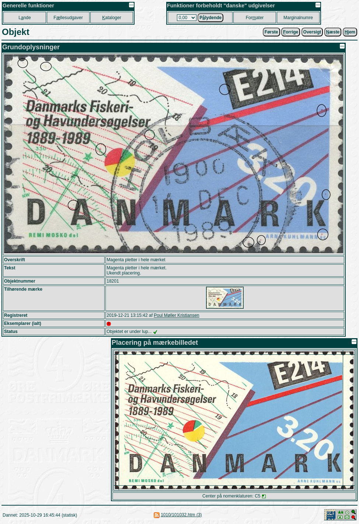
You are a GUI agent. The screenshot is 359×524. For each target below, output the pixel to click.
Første (271, 32)
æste (333, 32)
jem (350, 32)
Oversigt (312, 32)
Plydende (210, 17)
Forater (255, 17)
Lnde (24, 17)
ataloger (111, 17)
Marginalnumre (298, 17)
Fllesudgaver (68, 17)
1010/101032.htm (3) (181, 514)
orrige (290, 32)
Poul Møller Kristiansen (176, 315)
